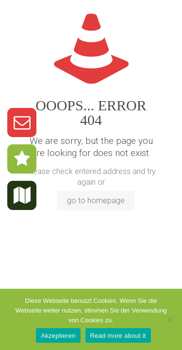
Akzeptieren (58, 335)
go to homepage (96, 200)
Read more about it (118, 335)
